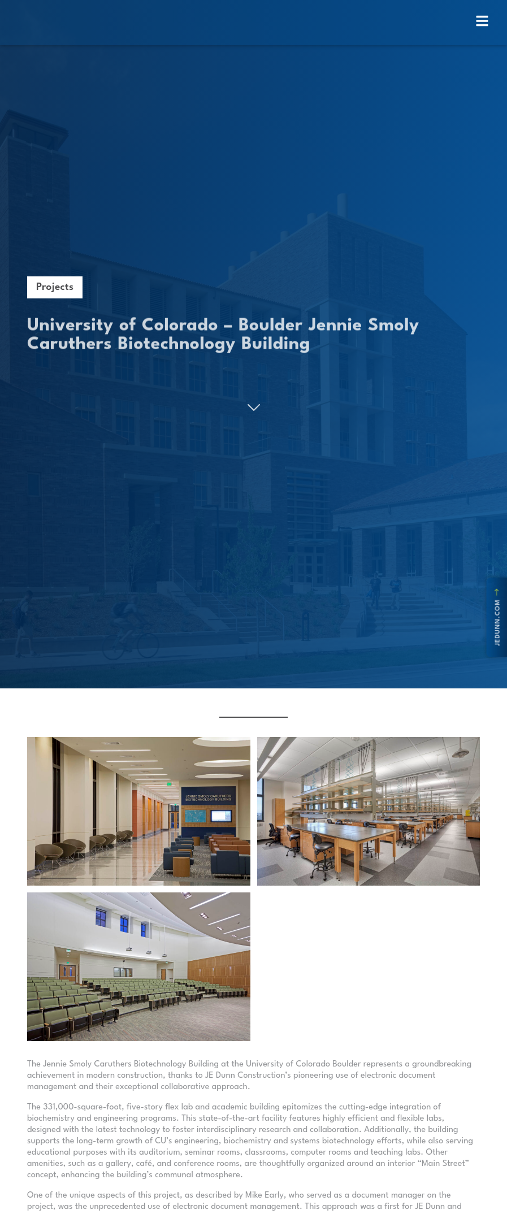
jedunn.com (498, 617)
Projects (54, 287)
